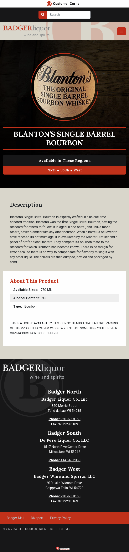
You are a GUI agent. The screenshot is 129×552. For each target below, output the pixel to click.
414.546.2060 (65, 460)
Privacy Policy (60, 518)
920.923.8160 (65, 419)
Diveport (37, 518)
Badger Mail (15, 518)
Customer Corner (67, 4)
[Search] (69, 15)
